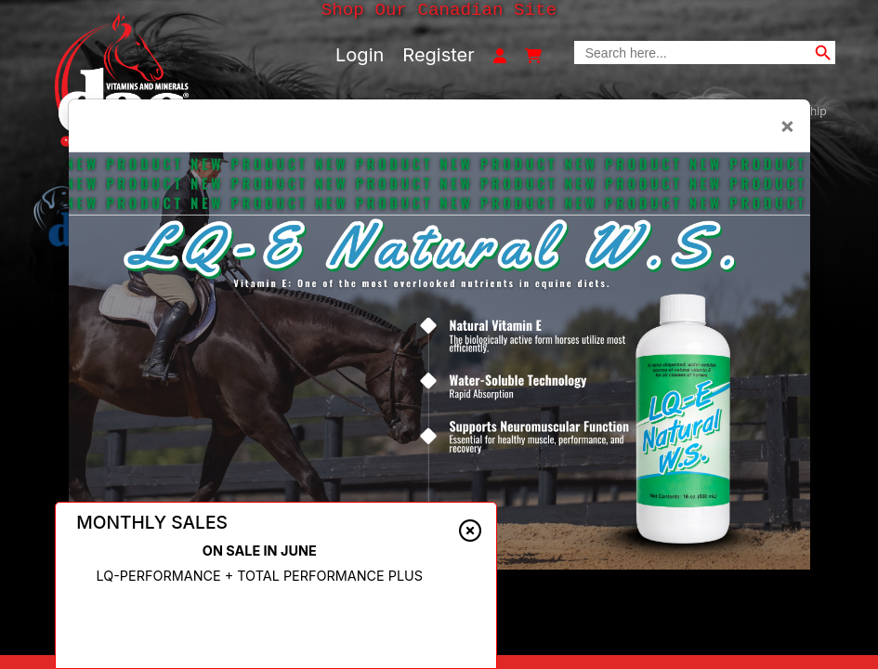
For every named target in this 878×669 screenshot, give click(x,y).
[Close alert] (470, 530)
